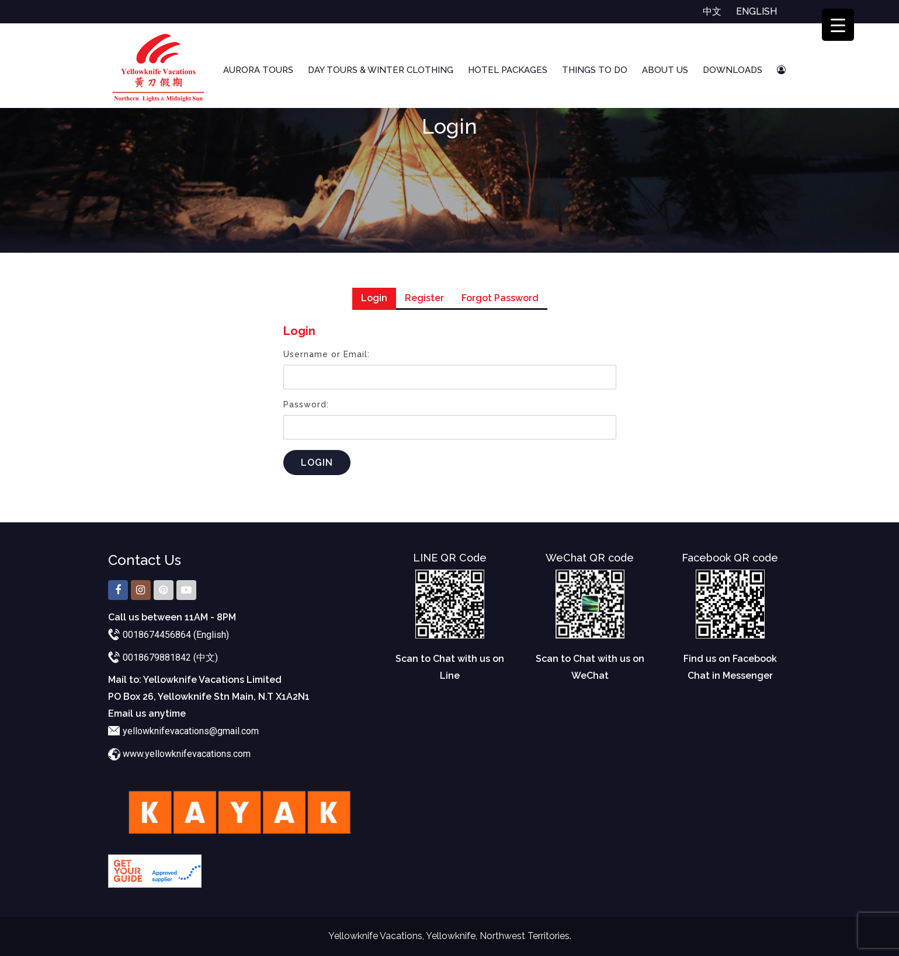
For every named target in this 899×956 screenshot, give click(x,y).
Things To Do (594, 70)
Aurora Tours (258, 70)
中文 (712, 11)
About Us (665, 70)
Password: (306, 404)
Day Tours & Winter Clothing (380, 70)
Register (424, 297)
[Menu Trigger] (838, 25)
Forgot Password (500, 297)
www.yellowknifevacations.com (187, 753)
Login (374, 297)
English (756, 11)
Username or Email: (326, 354)
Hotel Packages (507, 70)
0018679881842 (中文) (170, 657)
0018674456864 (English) (176, 634)
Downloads (732, 70)
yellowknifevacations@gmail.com (191, 731)
